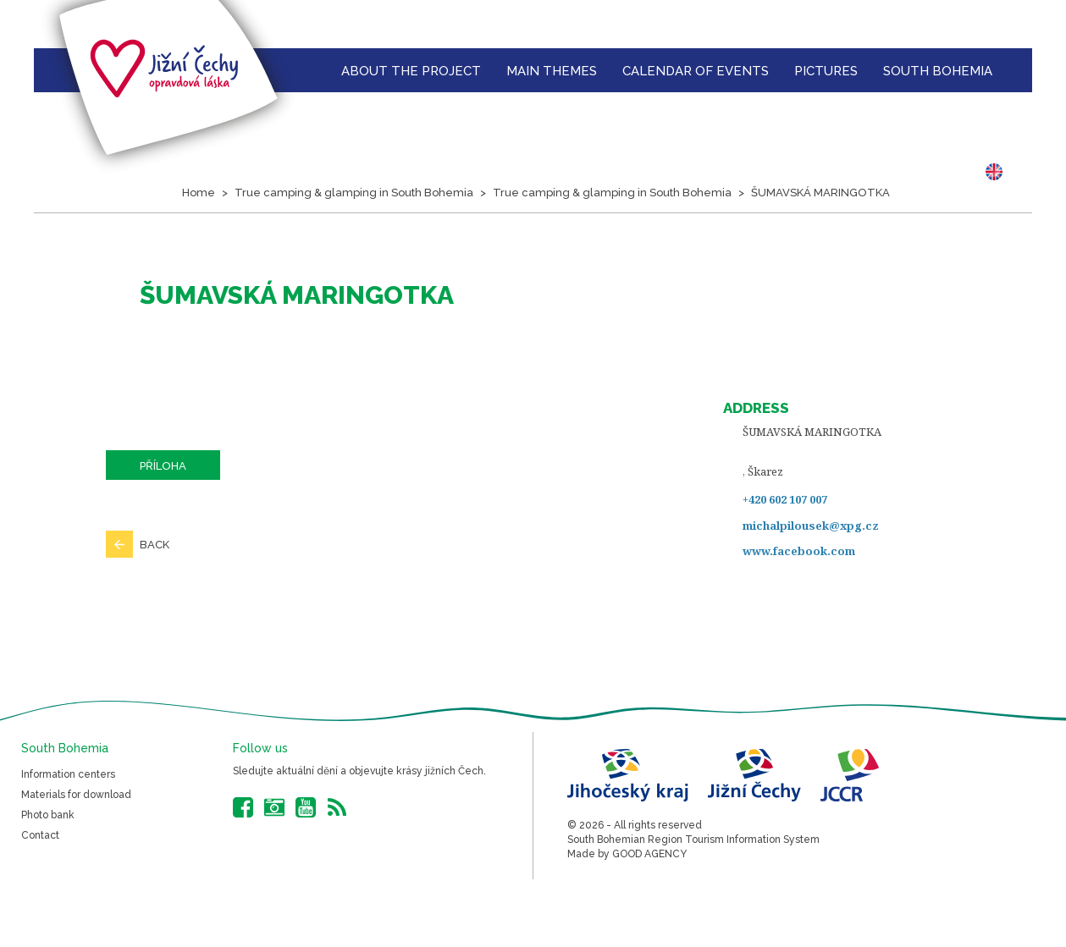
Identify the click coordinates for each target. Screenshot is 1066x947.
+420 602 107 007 (785, 499)
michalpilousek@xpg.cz (811, 525)
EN (998, 172)
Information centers (68, 774)
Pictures (826, 71)
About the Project (411, 71)
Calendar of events (695, 71)
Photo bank (48, 815)
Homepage (307, 70)
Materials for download (76, 795)
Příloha (163, 466)
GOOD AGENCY (649, 854)
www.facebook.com (799, 551)
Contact (40, 835)
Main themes (551, 71)
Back (154, 544)
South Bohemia (937, 71)
